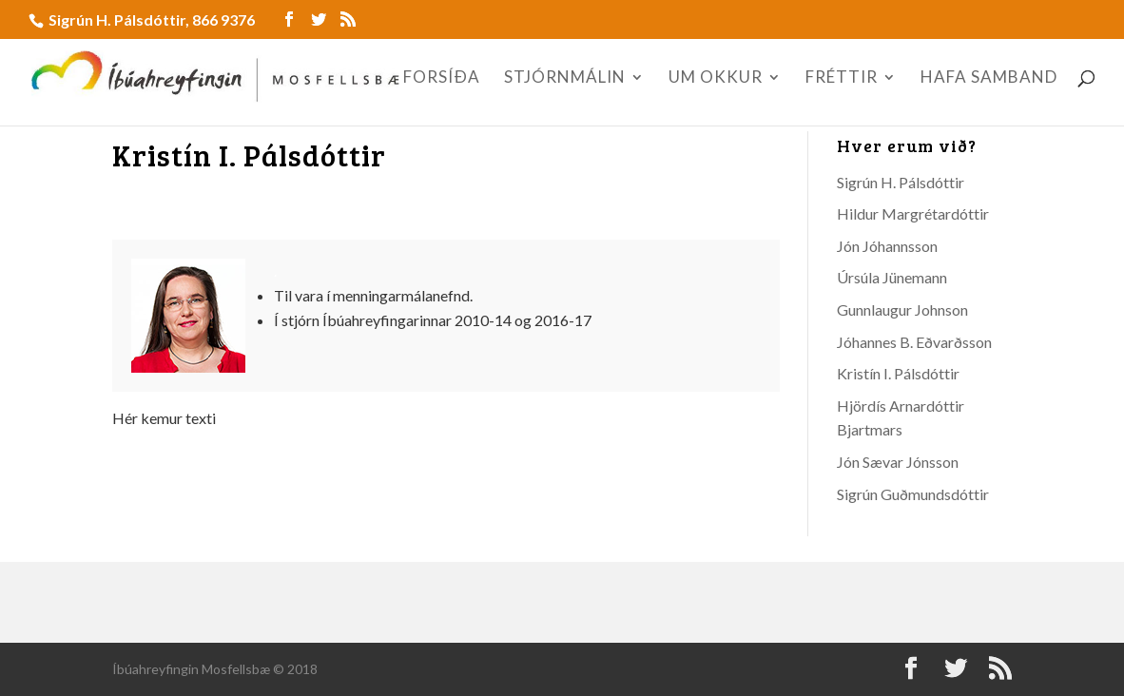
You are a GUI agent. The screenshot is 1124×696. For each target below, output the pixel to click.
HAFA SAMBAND (989, 78)
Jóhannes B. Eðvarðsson (914, 342)
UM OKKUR (716, 78)
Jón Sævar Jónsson (898, 462)
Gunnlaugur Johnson (902, 309)
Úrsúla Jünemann (892, 277)
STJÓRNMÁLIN (565, 78)
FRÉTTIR (841, 78)
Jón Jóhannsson (887, 246)
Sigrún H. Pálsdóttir (900, 182)
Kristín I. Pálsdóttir (898, 373)
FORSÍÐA (441, 78)
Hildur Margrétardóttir (913, 213)
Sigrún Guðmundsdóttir (913, 494)
